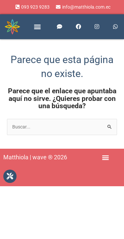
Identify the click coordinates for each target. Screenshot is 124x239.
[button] (37, 26)
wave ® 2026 (49, 157)
